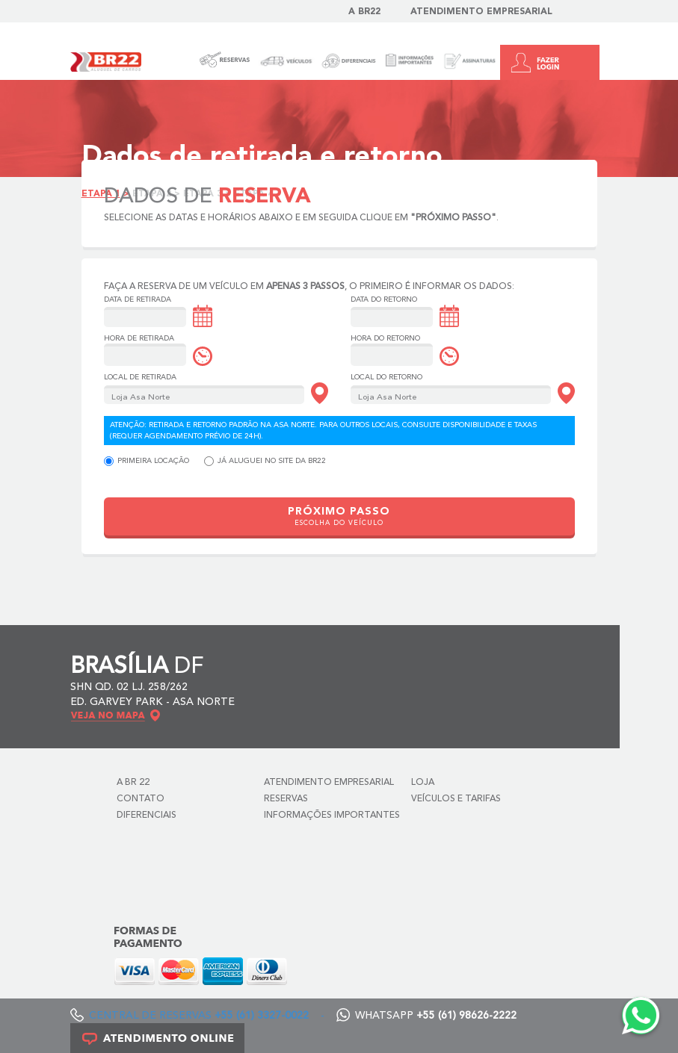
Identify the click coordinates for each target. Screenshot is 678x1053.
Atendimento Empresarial (481, 11)
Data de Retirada (137, 299)
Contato (140, 799)
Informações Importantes (332, 815)
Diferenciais (146, 815)
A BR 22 (133, 782)
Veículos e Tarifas (456, 799)
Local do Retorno (386, 377)
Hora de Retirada (139, 338)
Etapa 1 (100, 194)
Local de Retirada (140, 377)
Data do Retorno (384, 299)
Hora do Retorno (385, 338)
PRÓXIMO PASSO (339, 516)
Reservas (286, 799)
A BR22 (364, 11)
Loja (422, 782)
